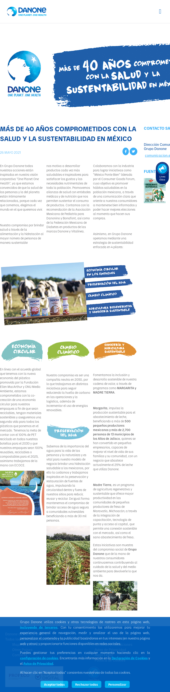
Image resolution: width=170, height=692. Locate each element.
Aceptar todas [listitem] (54, 684)
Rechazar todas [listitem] (86, 684)
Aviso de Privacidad (38, 663)
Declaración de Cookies (130, 658)
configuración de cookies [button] (39, 658)
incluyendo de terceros (39, 627)
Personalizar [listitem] (117, 684)
